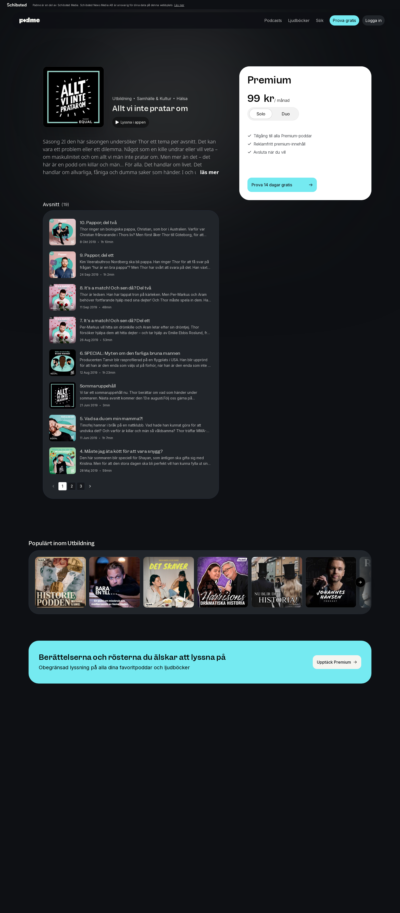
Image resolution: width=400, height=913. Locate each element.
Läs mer (179, 5)
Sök (319, 20)
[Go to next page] (90, 486)
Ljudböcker (299, 20)
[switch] (260, 114)
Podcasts (273, 20)
